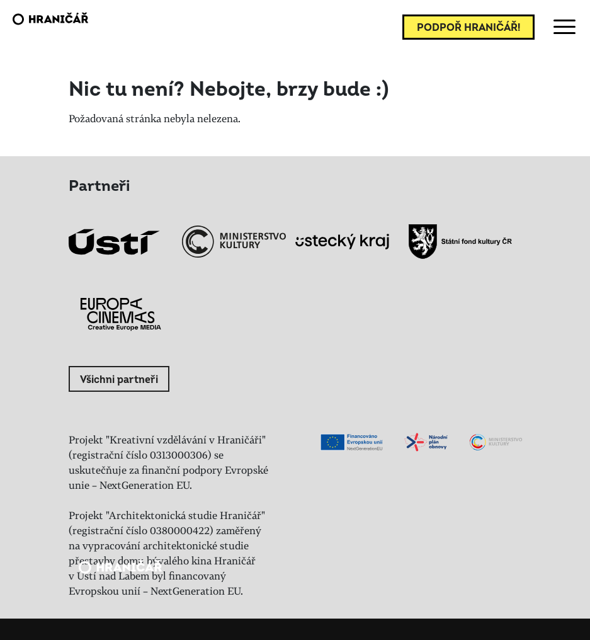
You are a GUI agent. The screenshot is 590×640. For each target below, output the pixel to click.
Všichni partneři (119, 380)
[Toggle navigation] (562, 27)
